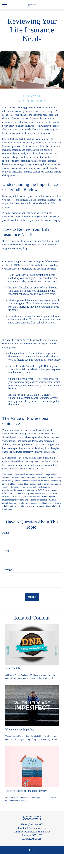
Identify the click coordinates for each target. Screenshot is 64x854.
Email (5, 551)
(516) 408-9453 (35, 824)
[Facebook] (29, 850)
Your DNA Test (13, 668)
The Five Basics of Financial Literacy (26, 790)
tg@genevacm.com (32, 816)
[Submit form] (32, 597)
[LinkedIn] (34, 850)
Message (7, 569)
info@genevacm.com (35, 828)
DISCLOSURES (32, 838)
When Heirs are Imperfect (19, 729)
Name (5, 532)
